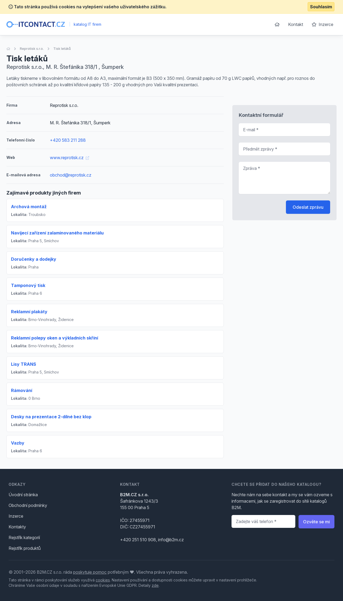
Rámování (21, 390)
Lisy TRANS (23, 364)
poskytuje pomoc (90, 572)
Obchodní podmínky (28, 505)
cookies (103, 580)
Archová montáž (29, 206)
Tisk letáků (62, 49)
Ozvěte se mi (316, 521)
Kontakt (295, 24)
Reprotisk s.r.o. (32, 49)
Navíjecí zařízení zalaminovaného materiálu (57, 233)
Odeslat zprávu (308, 207)
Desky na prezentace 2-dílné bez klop (51, 416)
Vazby (17, 443)
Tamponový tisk (28, 285)
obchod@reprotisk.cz (70, 175)
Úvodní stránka (23, 494)
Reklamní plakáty (29, 311)
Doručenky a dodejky (33, 259)
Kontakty (17, 526)
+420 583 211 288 (68, 140)
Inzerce (322, 24)
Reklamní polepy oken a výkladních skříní (54, 338)
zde (155, 585)
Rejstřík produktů (25, 548)
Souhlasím (321, 6)
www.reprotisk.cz (69, 157)
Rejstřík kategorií (24, 537)
